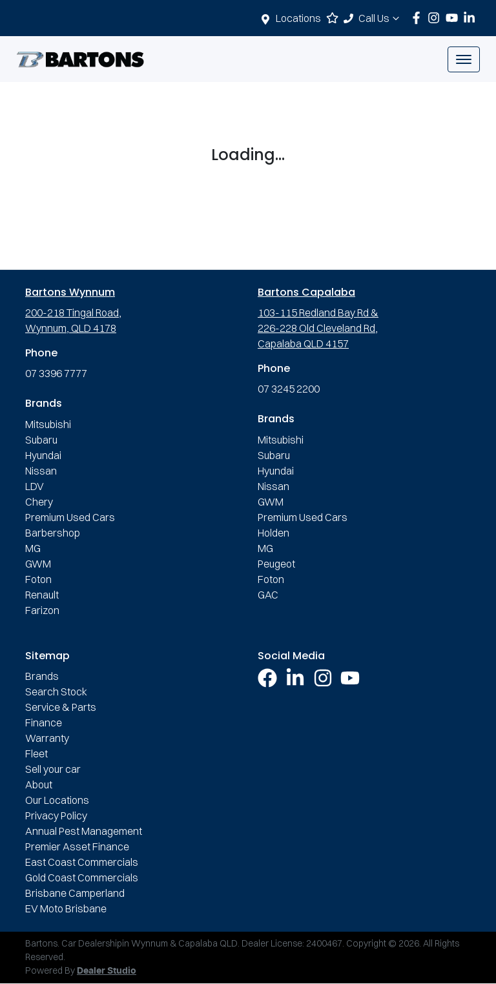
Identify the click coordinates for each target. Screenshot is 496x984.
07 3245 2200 (289, 388)
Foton (38, 579)
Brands (42, 676)
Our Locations (57, 800)
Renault (42, 594)
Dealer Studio (106, 971)
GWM (38, 563)
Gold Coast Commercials (81, 877)
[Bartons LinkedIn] (471, 18)
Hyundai (43, 455)
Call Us (380, 18)
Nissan (41, 470)
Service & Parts (60, 707)
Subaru (41, 439)
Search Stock (56, 691)
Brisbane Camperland (75, 893)
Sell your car (53, 769)
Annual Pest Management (83, 831)
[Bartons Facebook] (419, 18)
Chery (39, 501)
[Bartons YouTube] (454, 18)
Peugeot (276, 563)
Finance (43, 722)
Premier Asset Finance (77, 846)
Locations (298, 18)
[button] (464, 59)
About (38, 784)
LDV (34, 486)
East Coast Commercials (81, 862)
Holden (273, 532)
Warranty (47, 738)
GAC (268, 594)
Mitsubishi (48, 424)
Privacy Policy (56, 815)
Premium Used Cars (70, 517)
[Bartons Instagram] (436, 18)
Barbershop (52, 532)
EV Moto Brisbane (66, 908)
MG (33, 548)
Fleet (36, 753)
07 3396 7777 (56, 373)
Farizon (42, 610)
